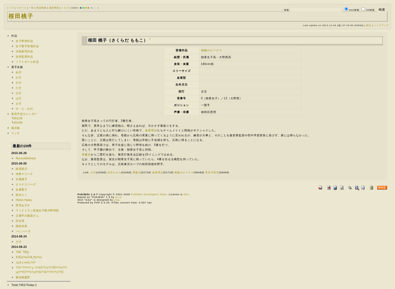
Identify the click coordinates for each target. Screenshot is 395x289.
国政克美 (21, 226)
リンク (15, 133)
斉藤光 (86, 154)
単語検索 (41, 8)
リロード (21, 8)
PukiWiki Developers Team (149, 194)
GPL (186, 194)
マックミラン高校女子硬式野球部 (37, 210)
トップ (10, 8)
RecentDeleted (26, 158)
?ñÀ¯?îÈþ (22, 252)
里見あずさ (23, 205)
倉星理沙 (151, 130)
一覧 (31, 8)
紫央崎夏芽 (23, 277)
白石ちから (114, 172)
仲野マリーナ (24, 173)
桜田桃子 (21, 16)
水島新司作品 (24, 51)
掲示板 (15, 127)
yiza (116, 200)
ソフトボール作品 (27, 61)
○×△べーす (23, 231)
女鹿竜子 (21, 189)
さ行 (18, 82)
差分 (368, 25)
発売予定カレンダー (24, 113)
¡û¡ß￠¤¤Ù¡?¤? (26, 262)
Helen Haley (24, 200)
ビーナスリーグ (26, 184)
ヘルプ (65, 8)
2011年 (18, 118)
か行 (18, 77)
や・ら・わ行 (24, 108)
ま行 (18, 103)
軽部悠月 (21, 168)
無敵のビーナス (211, 50)
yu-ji (118, 197)
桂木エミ (21, 194)
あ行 (18, 72)
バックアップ (381, 25)
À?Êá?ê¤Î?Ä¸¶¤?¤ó (29, 257)
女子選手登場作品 (27, 46)
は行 (18, 98)
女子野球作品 (24, 40)
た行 (18, 87)
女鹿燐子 (21, 179)
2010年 (18, 122)
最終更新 (54, 8)
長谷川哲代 (212, 172)
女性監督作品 (24, 56)
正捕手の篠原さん (27, 215)
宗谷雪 (20, 220)
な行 (18, 93)
